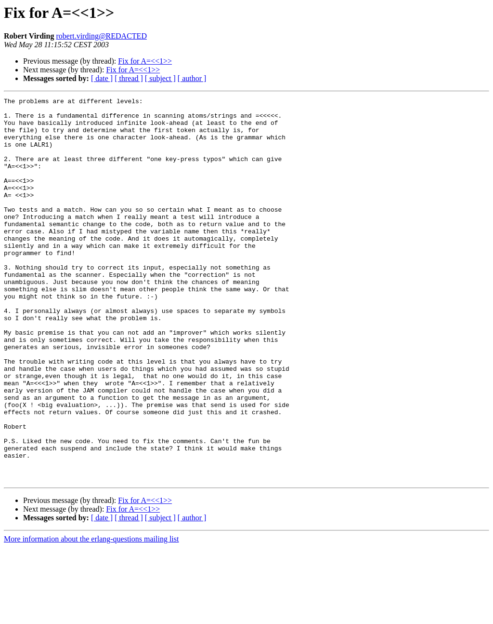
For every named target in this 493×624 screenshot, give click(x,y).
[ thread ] (129, 78)
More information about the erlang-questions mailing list (91, 615)
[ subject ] (160, 78)
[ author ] (192, 78)
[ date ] (102, 78)
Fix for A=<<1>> (145, 61)
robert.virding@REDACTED (101, 36)
